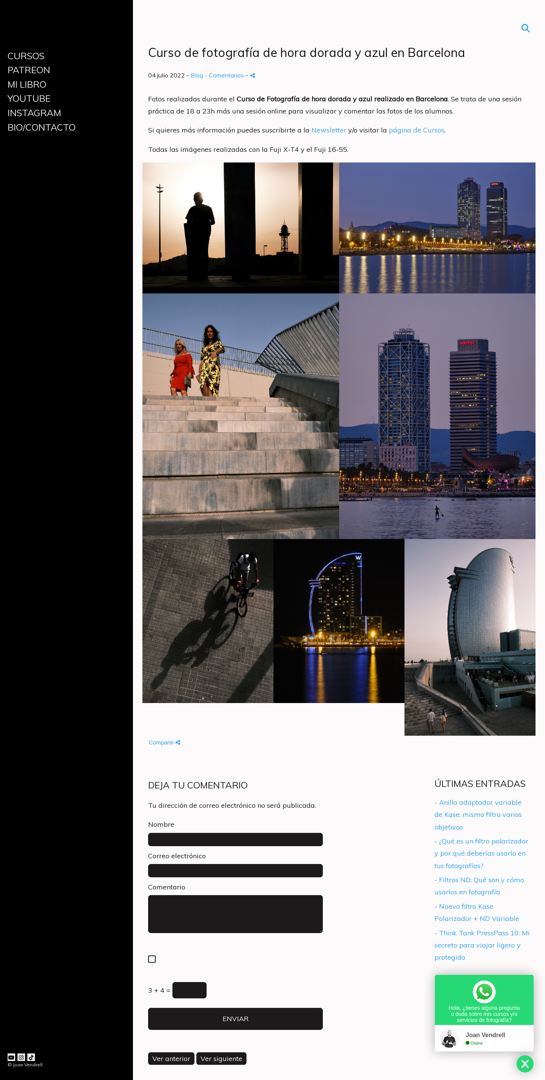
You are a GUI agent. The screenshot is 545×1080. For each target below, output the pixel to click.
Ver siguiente (221, 1058)
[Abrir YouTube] (11, 1057)
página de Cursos (416, 130)
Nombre (161, 824)
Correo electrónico (177, 855)
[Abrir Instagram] (21, 1057)
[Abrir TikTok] (31, 1057)
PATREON (29, 70)
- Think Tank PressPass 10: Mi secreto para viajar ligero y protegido (482, 945)
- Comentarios (225, 75)
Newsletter (328, 130)
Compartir (164, 742)
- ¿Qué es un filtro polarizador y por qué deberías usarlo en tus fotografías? (481, 853)
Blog (197, 75)
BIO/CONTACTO (42, 127)
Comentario (166, 887)
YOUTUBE (29, 98)
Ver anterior (171, 1058)
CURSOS (26, 55)
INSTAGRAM (34, 112)
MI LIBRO (27, 84)
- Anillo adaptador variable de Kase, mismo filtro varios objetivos (478, 814)
